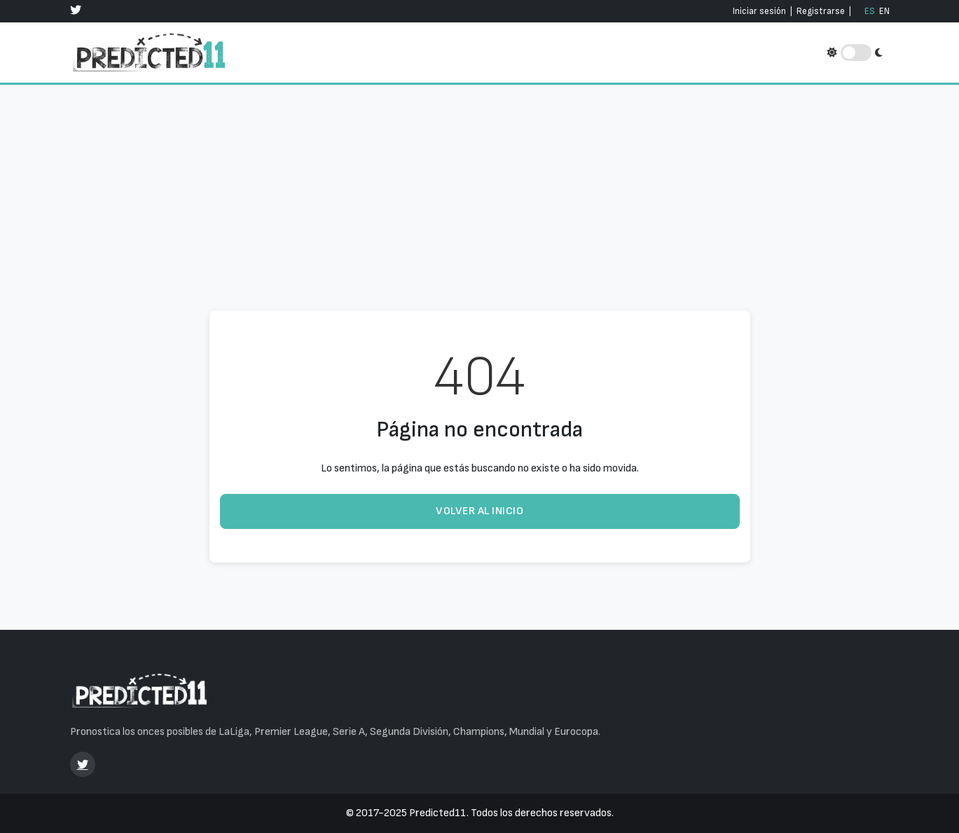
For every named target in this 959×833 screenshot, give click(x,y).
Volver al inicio (479, 511)
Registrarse (820, 11)
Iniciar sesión (759, 11)
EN (884, 11)
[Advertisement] (480, 178)
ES (869, 11)
